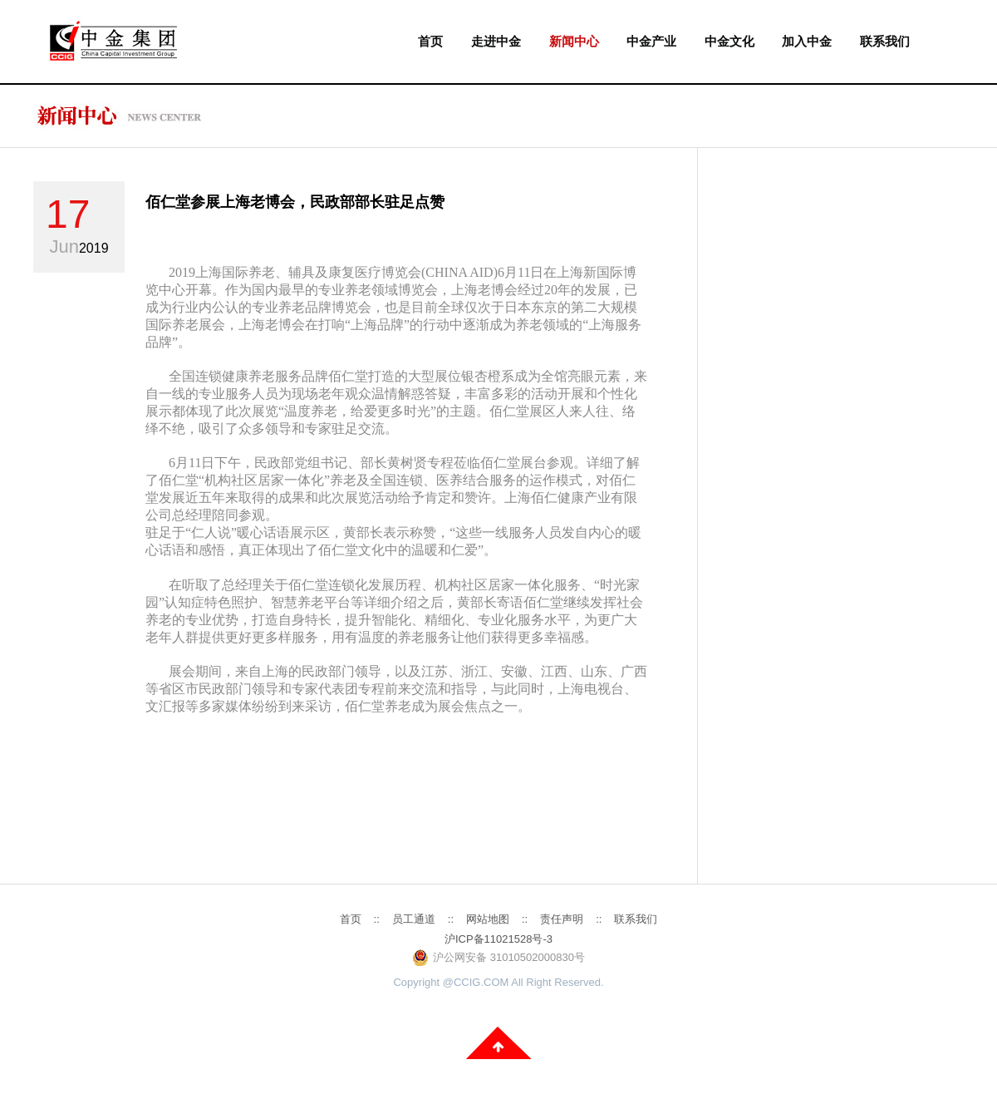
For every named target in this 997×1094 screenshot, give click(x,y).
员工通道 (413, 919)
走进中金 (496, 41)
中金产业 (651, 41)
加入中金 (807, 41)
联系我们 (885, 41)
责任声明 (561, 919)
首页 (430, 41)
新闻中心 (574, 41)
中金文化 (729, 41)
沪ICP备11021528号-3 (498, 939)
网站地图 (487, 919)
